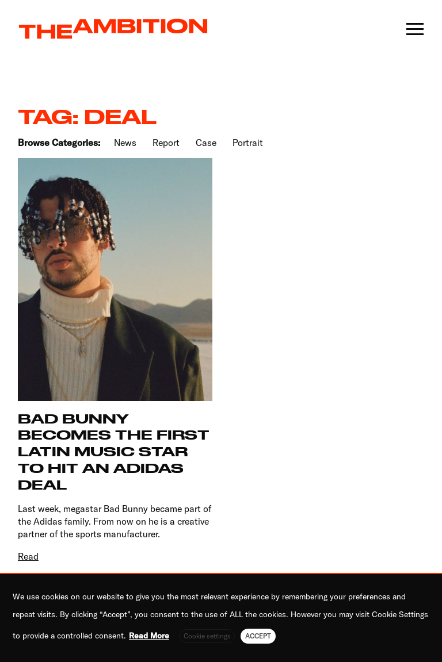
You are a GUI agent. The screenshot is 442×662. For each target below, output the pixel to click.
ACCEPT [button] (258, 636)
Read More (149, 635)
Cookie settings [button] (207, 636)
